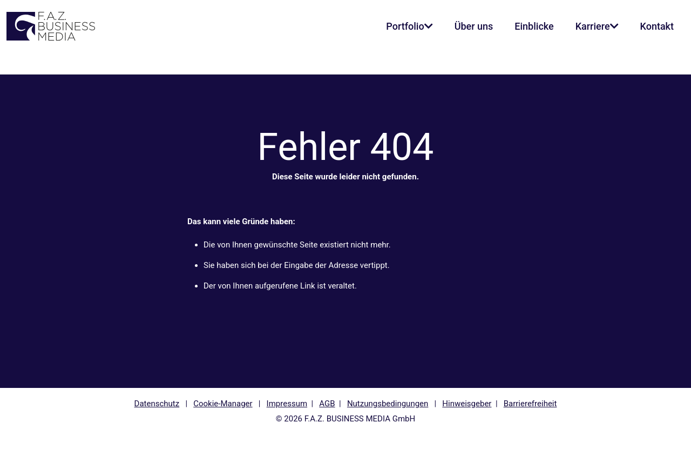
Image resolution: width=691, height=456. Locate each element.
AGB (327, 403)
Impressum (287, 403)
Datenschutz (157, 403)
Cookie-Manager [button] (222, 403)
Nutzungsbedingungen (387, 403)
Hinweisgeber (466, 403)
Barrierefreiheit (530, 403)
